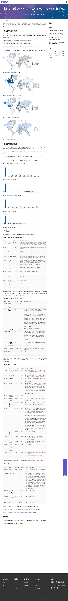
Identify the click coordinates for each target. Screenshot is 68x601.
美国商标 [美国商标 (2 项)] (57, 55)
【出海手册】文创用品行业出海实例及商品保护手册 (14, 520)
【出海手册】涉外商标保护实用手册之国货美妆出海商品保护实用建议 (23, 509)
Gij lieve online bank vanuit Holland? (56, 30)
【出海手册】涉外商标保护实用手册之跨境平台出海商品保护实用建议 (14, 523)
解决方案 (5, 585)
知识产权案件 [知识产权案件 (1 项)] (51, 55)
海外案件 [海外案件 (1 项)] (63, 53)
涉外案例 (26, 585)
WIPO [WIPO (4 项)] (57, 51)
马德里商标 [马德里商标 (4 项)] (51, 57)
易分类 (15, 591)
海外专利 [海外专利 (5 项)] (57, 53)
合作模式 (5, 582)
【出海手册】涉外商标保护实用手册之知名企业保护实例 (37, 520)
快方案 (15, 582)
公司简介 (37, 582)
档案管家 (15, 588)
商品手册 (27, 15)
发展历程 (37, 585)
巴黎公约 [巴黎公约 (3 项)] (63, 51)
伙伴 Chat (16, 585)
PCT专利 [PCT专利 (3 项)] (51, 51)
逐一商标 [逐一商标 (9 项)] (63, 55)
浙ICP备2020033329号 (48, 599)
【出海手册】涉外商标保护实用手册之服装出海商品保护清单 (21, 512)
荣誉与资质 (37, 591)
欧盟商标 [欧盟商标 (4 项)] (51, 53)
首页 (3, 20)
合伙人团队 (37, 588)
